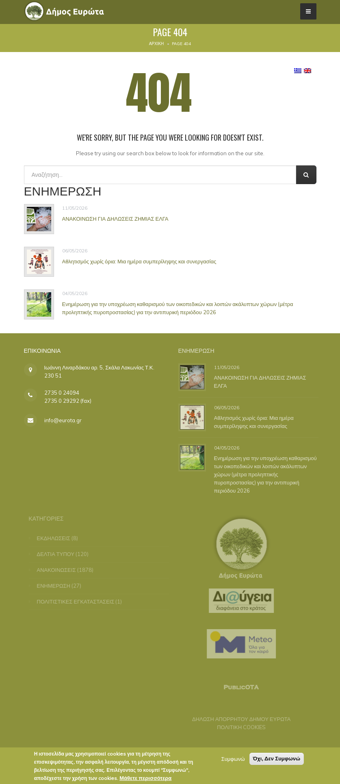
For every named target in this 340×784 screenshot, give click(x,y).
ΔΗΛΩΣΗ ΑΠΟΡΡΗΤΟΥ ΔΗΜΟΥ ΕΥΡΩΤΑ (239, 719)
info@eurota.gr (63, 420)
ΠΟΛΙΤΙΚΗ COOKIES (238, 727)
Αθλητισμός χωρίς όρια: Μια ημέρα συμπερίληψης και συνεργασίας (139, 261)
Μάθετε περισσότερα (145, 779)
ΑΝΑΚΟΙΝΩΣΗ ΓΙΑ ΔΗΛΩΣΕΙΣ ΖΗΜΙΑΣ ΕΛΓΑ (115, 218)
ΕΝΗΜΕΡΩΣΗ (56, 585)
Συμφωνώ (233, 760)
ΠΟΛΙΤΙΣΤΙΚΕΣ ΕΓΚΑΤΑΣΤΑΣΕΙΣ (78, 601)
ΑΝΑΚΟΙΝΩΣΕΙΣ (58, 570)
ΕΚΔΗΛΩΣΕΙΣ (56, 538)
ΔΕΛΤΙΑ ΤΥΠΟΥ (58, 554)
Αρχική (156, 43)
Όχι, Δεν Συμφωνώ (277, 760)
